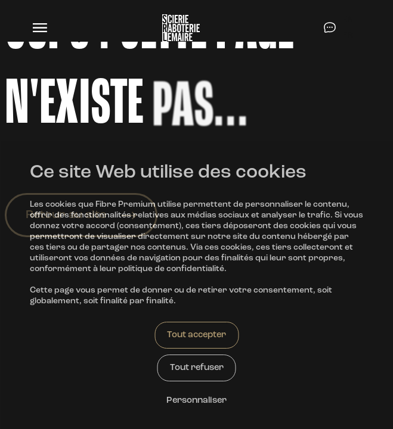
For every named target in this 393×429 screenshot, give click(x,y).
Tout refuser (197, 367)
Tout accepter (196, 335)
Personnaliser (196, 400)
